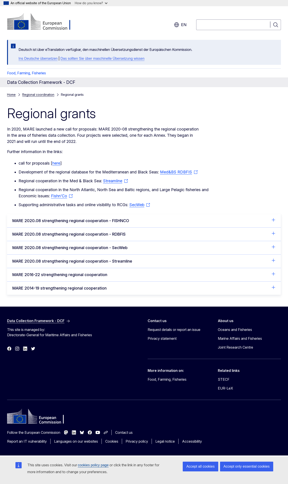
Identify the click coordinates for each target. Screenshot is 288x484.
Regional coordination (38, 94)
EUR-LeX (225, 388)
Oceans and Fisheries (235, 329)
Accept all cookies (200, 466)
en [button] (180, 24)
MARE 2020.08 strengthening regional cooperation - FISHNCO (144, 220)
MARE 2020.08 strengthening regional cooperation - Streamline (144, 260)
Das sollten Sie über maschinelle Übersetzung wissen (102, 58)
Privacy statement (162, 338)
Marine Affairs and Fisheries (240, 338)
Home (11, 94)
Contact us (124, 432)
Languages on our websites (76, 441)
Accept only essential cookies (247, 466)
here (56, 163)
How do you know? (91, 3)
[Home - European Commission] (42, 22)
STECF (224, 379)
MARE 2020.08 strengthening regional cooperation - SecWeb (144, 247)
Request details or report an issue (174, 329)
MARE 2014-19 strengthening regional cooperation (144, 287)
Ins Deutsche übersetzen (38, 58)
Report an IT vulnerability (27, 441)
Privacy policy (137, 441)
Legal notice (165, 441)
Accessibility (192, 441)
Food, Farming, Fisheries (26, 73)
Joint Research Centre (235, 347)
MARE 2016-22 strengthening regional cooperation (144, 274)
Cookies (111, 441)
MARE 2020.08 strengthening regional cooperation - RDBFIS (144, 233)
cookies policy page (93, 465)
